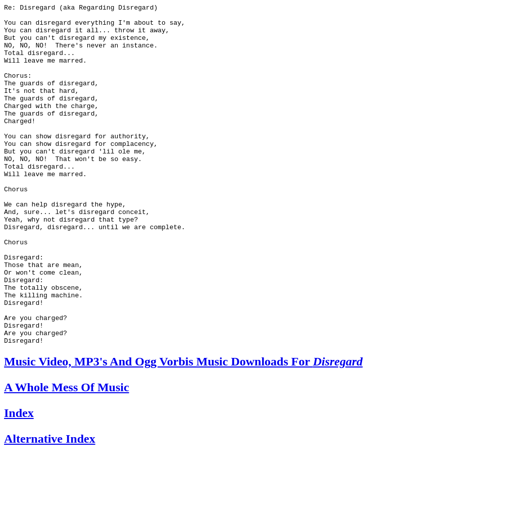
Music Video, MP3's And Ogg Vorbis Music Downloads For (183, 429)
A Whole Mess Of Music (66, 455)
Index (19, 481)
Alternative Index (49, 506)
